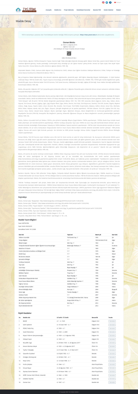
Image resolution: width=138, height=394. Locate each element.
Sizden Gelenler (108, 10)
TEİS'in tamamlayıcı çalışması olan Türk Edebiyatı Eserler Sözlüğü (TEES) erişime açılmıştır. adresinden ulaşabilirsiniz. (68, 35)
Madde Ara (57, 10)
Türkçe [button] (117, 2)
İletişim (118, 10)
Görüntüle (112, 321)
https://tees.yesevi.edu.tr (88, 35)
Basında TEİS (97, 10)
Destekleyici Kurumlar (83, 10)
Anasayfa (48, 10)
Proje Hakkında (69, 10)
